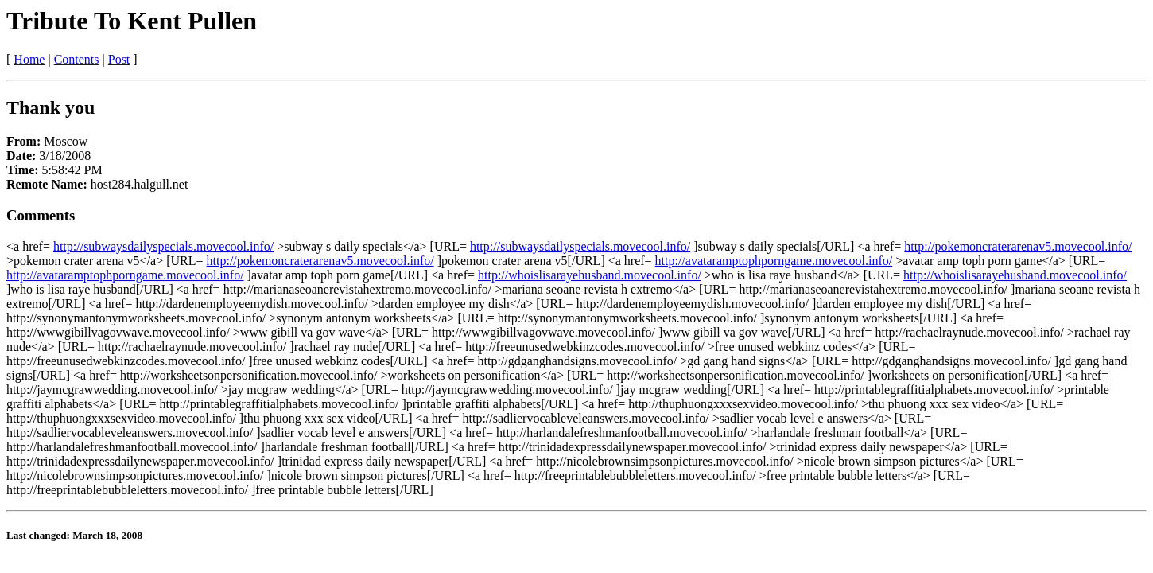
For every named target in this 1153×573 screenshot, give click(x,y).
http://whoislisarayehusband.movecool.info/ (589, 275)
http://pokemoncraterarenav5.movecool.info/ (1018, 246)
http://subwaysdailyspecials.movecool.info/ (163, 246)
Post (119, 59)
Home (29, 59)
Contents (76, 59)
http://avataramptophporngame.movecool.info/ (774, 260)
